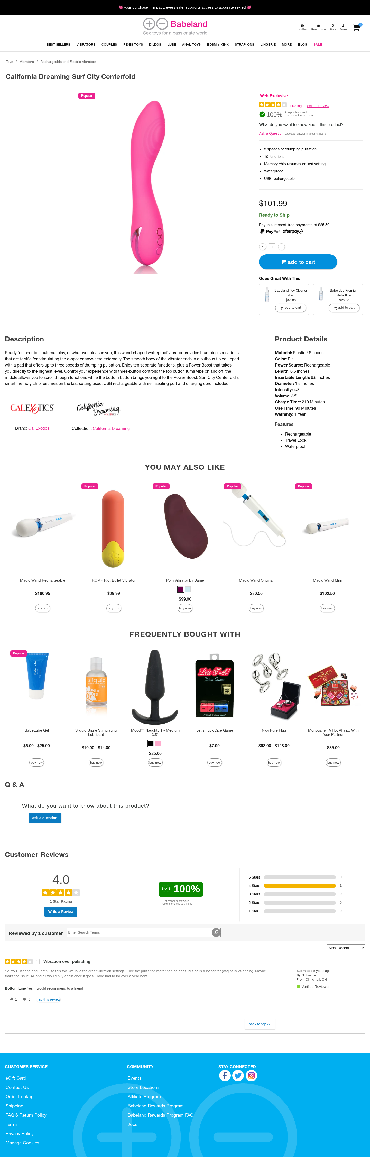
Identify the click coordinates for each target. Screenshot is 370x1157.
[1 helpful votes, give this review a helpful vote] (12, 1000)
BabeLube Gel (37, 730)
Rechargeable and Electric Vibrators (68, 62)
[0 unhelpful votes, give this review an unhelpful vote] (25, 1000)
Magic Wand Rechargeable (42, 580)
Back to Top (260, 1024)
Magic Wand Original (256, 580)
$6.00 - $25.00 (36, 745)
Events (135, 1078)
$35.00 (333, 747)
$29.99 (113, 593)
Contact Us (17, 1087)
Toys (9, 62)
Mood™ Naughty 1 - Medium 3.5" (155, 732)
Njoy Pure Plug (274, 730)
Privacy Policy (20, 1133)
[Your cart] (356, 27)
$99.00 (185, 599)
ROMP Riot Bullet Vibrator (114, 580)
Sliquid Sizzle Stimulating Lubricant (96, 732)
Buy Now (43, 608)
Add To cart (298, 262)
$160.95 (42, 593)
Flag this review (48, 999)
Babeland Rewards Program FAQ (160, 1115)
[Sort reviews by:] (346, 947)
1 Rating (295, 106)
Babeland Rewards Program (156, 1105)
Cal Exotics (38, 428)
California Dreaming (111, 428)
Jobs (132, 1124)
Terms (12, 1124)
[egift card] (302, 27)
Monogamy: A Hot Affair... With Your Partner (333, 732)
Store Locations (144, 1087)
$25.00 (155, 753)
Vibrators (27, 62)
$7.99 (214, 745)
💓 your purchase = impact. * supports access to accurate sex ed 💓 (185, 7)
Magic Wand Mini (327, 580)
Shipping (14, 1105)
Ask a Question (271, 133)
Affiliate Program (144, 1096)
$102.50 (327, 593)
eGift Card (16, 1078)
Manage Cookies (22, 1142)
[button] (180, 589)
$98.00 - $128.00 (274, 745)
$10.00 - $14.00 (96, 747)
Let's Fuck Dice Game (214, 730)
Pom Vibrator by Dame (185, 580)
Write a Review (318, 106)
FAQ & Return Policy (26, 1115)
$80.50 (256, 593)
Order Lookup (19, 1096)
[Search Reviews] (144, 932)
